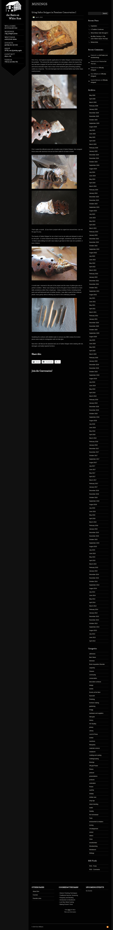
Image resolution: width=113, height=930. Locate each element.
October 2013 (93, 623)
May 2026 (92, 95)
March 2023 (92, 228)
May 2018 (92, 431)
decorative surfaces (95, 682)
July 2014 (92, 592)
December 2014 (94, 574)
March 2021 (92, 312)
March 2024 (92, 186)
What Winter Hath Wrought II (99, 33)
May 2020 (92, 347)
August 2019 (93, 378)
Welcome (11, 27)
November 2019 (94, 368)
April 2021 (92, 308)
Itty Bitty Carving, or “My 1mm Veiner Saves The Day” (99, 37)
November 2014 (94, 578)
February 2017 (93, 483)
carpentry (92, 668)
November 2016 (94, 494)
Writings (11, 38)
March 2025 (92, 144)
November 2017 (94, 452)
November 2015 (94, 536)
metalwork (92, 752)
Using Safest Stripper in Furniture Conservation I (54, 12)
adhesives (92, 654)
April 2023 (92, 225)
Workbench (92, 849)
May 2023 (92, 221)
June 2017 (92, 469)
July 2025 (92, 130)
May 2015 (92, 557)
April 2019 (92, 392)
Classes (91, 671)
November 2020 (94, 326)
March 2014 (92, 606)
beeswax (92, 661)
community (92, 675)
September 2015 (94, 543)
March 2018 (92, 438)
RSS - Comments (94, 869)
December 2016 (94, 490)
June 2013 (92, 637)
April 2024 (92, 183)
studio (91, 807)
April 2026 (92, 99)
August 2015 (93, 546)
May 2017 (92, 473)
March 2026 (92, 102)
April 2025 (92, 141)
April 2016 (92, 518)
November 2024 (94, 158)
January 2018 (93, 445)
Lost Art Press (93, 734)
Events (11, 44)
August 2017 (93, 462)
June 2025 (92, 134)
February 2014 (93, 609)
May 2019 (92, 389)
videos (91, 835)
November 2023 (94, 200)
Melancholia (94, 42)
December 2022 (94, 239)
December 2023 (94, 197)
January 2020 (93, 361)
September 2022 (94, 249)
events (91, 689)
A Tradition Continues (97, 29)
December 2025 (94, 113)
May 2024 (92, 179)
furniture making (94, 703)
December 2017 (94, 448)
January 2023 (93, 235)
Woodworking (93, 846)
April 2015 (92, 560)
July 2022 (92, 256)
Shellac (91, 793)
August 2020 (93, 336)
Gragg (91, 710)
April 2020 (92, 350)
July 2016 (92, 508)
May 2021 (92, 305)
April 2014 (92, 602)
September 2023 (94, 207)
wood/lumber (93, 842)
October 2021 (93, 287)
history (91, 720)
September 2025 (94, 123)
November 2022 (94, 242)
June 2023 (92, 218)
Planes (91, 769)
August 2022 (93, 253)
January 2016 (93, 529)
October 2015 (93, 539)
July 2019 (92, 382)
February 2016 (93, 525)
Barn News (92, 657)
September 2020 (94, 333)
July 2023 (92, 214)
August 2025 (93, 127)
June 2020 (92, 343)
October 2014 (93, 581)
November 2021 (94, 284)
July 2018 (92, 424)
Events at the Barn (94, 692)
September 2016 (94, 501)
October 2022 (93, 246)
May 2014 (92, 599)
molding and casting (95, 755)
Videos (11, 61)
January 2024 (93, 193)
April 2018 (92, 434)
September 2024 (94, 165)
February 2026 (93, 106)
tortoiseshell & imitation (96, 821)
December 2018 (94, 406)
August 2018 (93, 420)
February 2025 (93, 148)
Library (91, 731)
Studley (91, 811)
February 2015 (93, 567)
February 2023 (93, 232)
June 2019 (92, 385)
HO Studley (92, 724)
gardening (92, 706)
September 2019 (94, 375)
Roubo (91, 787)
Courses (35, 895)
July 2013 (92, 634)
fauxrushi (92, 696)
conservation (93, 678)
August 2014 (93, 588)
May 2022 (92, 263)
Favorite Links (37, 898)
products (91, 780)
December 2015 (94, 532)
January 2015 (93, 571)
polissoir (91, 773)
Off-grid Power (93, 766)
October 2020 (93, 329)
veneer (91, 832)
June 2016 (92, 511)
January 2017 (93, 487)
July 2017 (92, 466)
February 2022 (93, 273)
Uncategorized (93, 828)
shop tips (92, 800)
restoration (92, 783)
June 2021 (92, 301)
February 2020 (93, 357)
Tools (90, 818)
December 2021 (94, 280)
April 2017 (92, 476)
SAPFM (91, 790)
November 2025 (94, 116)
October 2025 (93, 120)
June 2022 (92, 260)
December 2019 (94, 364)
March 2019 (92, 396)
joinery (91, 727)
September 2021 (94, 291)
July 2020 (92, 340)
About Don (36, 891)
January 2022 (93, 277)
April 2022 (92, 267)
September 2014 (94, 585)
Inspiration (94, 26)
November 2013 (94, 620)
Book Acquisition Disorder (97, 664)
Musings (11, 33)
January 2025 (93, 151)
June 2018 (92, 427)
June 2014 (92, 595)
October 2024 (93, 162)
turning (91, 825)
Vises (91, 839)
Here (69, 909)
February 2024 (93, 190)
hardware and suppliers (96, 713)
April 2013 (92, 641)
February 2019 (93, 399)
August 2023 (93, 211)
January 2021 (93, 319)
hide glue (92, 717)
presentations (93, 776)
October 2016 (93, 497)
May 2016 (92, 515)
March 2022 (92, 270)
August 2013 (93, 630)
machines (92, 741)
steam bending (93, 804)
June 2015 (92, 553)
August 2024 (93, 169)
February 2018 (93, 441)
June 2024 (92, 176)
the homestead (93, 814)
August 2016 (93, 504)
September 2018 (94, 417)
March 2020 (92, 354)
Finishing (92, 699)
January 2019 (93, 403)
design (91, 685)
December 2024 (94, 155)
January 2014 (93, 613)
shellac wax (92, 797)
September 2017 (94, 459)
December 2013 (94, 616)
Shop (13, 49)
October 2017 (93, 455)
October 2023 (93, 204)
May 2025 (92, 137)
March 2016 (92, 522)
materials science (94, 748)
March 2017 (92, 480)
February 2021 (93, 315)
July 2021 (92, 298)
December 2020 (94, 322)
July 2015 (92, 550)
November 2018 (94, 410)
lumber (91, 738)
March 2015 (92, 564)
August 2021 (93, 294)
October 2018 (93, 413)
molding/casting (94, 759)
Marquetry (92, 745)
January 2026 (93, 109)
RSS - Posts (93, 866)
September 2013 (94, 627)
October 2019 (93, 371)
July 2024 (92, 172)
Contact (10, 55)
